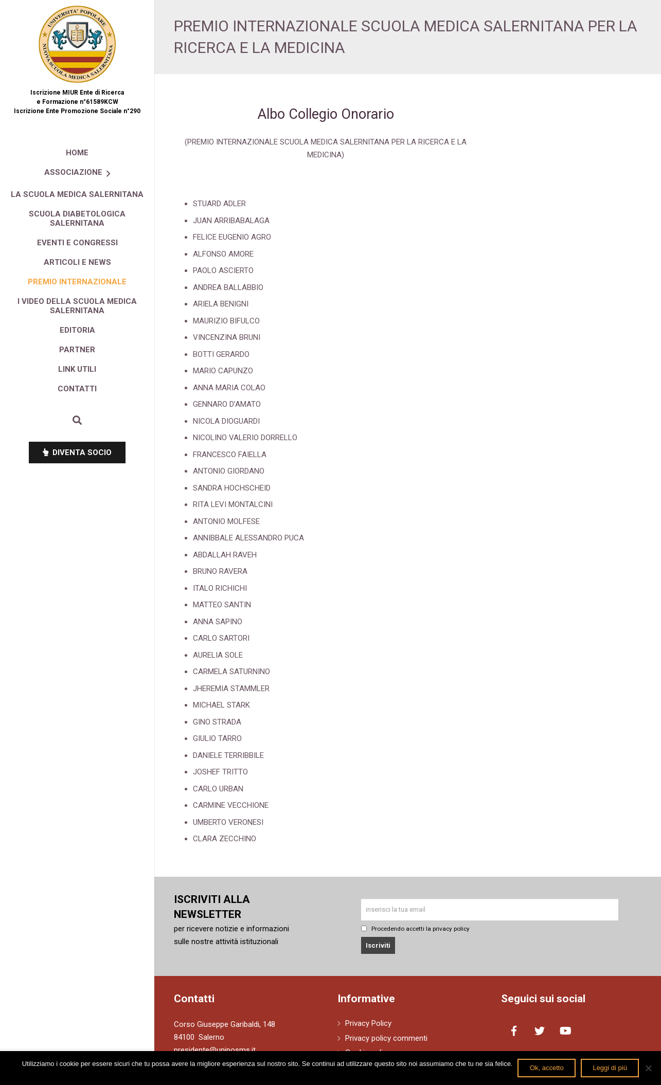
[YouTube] (565, 1031)
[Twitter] (539, 1031)
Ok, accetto (547, 1068)
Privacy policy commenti (386, 1038)
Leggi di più (610, 1068)
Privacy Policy (368, 1023)
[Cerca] (77, 420)
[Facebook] (514, 1031)
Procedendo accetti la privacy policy (415, 928)
